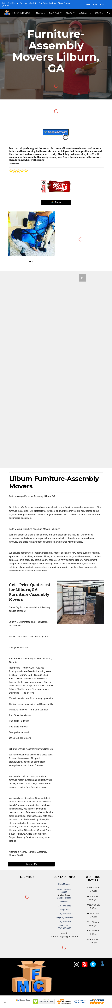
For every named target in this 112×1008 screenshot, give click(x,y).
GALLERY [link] (84, 12)
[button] (108, 12)
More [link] (98, 12)
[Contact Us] (31, 864)
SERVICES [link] (54, 12)
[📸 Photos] (56, 202)
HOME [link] (39, 12)
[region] (56, 4)
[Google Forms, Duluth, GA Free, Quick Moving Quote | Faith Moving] (56, 369)
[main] (56, 51)
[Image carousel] (31, 236)
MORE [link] (69, 12)
